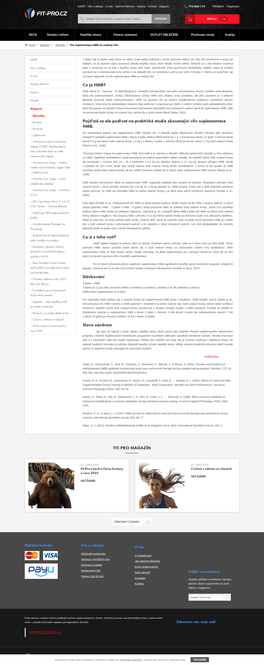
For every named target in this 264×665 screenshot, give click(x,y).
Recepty (37, 122)
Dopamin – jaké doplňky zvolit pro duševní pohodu (48, 304)
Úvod (32, 45)
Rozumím (200, 659)
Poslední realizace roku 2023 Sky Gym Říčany (48, 281)
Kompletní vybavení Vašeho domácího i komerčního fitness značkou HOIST (47, 251)
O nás (109, 6)
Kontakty (140, 578)
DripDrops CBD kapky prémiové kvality (49, 215)
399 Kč (217, 19)
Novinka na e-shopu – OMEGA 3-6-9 (50, 192)
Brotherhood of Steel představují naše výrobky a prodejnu (49, 237)
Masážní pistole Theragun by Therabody (47, 226)
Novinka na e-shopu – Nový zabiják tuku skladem (47, 181)
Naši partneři (142, 572)
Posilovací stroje (202, 34)
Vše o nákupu (95, 6)
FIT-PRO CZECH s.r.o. (45, 633)
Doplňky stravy (90, 34)
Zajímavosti (38, 135)
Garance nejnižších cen (95, 559)
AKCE (33, 34)
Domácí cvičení (57, 34)
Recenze (37, 129)
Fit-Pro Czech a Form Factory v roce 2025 (48, 328)
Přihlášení (218, 6)
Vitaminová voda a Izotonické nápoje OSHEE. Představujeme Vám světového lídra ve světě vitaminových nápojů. (48, 149)
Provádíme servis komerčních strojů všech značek (48, 292)
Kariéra (141, 6)
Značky (230, 34)
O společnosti (143, 555)
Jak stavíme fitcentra (147, 561)
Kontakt (152, 6)
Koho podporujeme (146, 566)
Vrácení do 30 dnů (92, 576)
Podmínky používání (131, 659)
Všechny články (128, 522)
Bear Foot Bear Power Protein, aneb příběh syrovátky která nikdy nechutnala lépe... (49, 268)
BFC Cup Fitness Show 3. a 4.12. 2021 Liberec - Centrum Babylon (50, 204)
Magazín (164, 6)
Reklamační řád (90, 570)
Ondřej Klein (212, 356)
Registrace (233, 6)
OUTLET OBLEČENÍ (164, 34)
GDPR (81, 6)
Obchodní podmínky (93, 553)
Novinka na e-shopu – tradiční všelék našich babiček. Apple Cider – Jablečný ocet (50, 167)
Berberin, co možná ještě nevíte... (51, 313)
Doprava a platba (91, 565)
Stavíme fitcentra (124, 6)
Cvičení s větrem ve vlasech (48, 319)
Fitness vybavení (125, 34)
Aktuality (60, 45)
